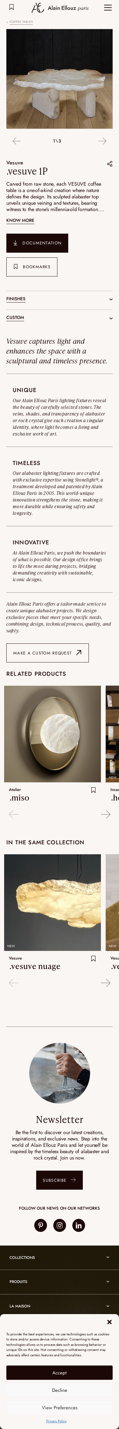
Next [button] (102, 141)
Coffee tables (21, 22)
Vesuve (14, 162)
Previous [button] (17, 141)
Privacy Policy (56, 1421)
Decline (59, 1390)
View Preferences (59, 1407)
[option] (59, 79)
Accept (59, 1372)
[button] (109, 1322)
